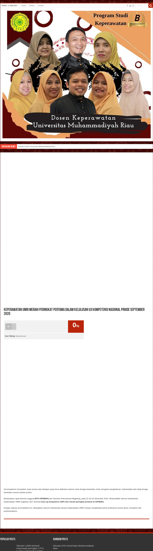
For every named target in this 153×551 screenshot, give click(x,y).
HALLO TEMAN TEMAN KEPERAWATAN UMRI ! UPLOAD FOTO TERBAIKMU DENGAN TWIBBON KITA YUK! (20, 484)
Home (23, 6)
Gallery (32, 6)
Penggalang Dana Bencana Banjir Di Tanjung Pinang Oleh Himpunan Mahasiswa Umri (82, 508)
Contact (41, 6)
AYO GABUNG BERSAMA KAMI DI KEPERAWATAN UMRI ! (29, 515)
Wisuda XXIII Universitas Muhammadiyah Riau (36, 146)
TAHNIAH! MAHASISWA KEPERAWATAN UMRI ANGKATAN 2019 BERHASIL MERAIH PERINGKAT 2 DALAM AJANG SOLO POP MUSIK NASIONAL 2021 (75, 489)
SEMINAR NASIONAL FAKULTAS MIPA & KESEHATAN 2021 (27, 528)
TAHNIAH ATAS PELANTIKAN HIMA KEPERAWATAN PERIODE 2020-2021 (30, 501)
